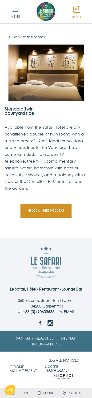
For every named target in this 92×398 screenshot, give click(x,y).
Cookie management (23, 369)
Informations (46, 344)
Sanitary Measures (34, 338)
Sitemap (68, 338)
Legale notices (63, 360)
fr (20, 393)
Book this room (46, 210)
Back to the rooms (26, 37)
